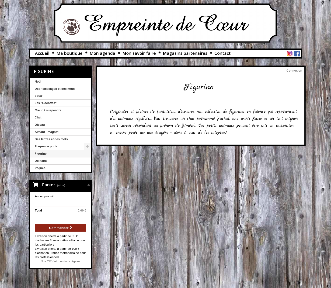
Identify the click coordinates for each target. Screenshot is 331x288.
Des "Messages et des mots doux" (55, 92)
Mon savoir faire (139, 53)
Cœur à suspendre (48, 110)
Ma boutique (69, 53)
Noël (38, 81)
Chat (38, 117)
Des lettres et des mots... (52, 139)
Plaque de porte (46, 146)
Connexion (294, 70)
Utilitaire (41, 161)
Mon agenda (102, 53)
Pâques (40, 168)
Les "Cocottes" (46, 103)
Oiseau (40, 124)
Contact (222, 53)
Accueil (42, 53)
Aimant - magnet (47, 132)
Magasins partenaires (185, 53)
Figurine (41, 153)
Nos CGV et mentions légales (60, 261)
